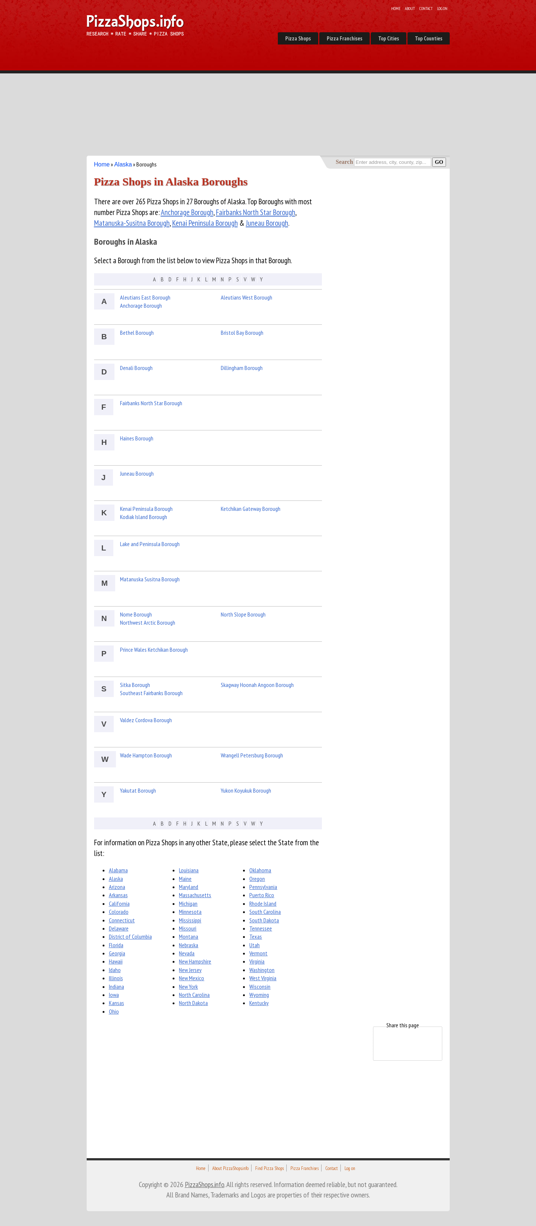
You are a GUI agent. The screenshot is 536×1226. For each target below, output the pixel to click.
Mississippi (190, 920)
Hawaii (116, 961)
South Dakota (264, 920)
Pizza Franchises (344, 38)
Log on (442, 8)
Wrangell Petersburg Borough (252, 755)
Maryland (188, 886)
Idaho (115, 970)
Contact (426, 8)
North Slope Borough (243, 614)
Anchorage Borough (187, 212)
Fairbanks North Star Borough (255, 212)
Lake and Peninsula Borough (150, 544)
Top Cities (388, 38)
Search (344, 162)
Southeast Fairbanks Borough (151, 693)
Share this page (402, 1025)
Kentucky (259, 1003)
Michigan (188, 903)
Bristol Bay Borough (242, 332)
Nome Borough (136, 614)
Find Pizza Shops (269, 1168)
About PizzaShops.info (230, 1168)
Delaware (119, 928)
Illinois (116, 978)
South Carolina (265, 911)
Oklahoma (260, 870)
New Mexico (191, 978)
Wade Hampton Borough (146, 755)
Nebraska (188, 945)
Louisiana (189, 870)
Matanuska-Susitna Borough (132, 223)
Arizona (117, 886)
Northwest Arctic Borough (147, 622)
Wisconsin (259, 986)
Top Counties (428, 38)
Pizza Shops (298, 38)
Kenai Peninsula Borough (205, 223)
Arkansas (118, 895)
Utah (254, 945)
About (410, 8)
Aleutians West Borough (246, 297)
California (119, 903)
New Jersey (190, 970)
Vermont (258, 953)
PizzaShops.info (204, 1184)
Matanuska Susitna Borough (150, 579)
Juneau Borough (267, 223)
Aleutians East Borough (145, 297)
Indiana (116, 986)
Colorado (119, 911)
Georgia (117, 953)
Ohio (114, 1011)
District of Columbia (130, 936)
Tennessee (260, 928)
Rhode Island (262, 903)
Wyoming (259, 994)
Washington (261, 970)
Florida (116, 945)
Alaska (123, 164)
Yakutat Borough (138, 790)
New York (188, 986)
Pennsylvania (263, 886)
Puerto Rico (261, 895)
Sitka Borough (135, 684)
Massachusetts (195, 895)
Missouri (187, 928)
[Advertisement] (268, 100)
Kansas (116, 1003)
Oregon (257, 878)
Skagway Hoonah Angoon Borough (257, 684)
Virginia (256, 961)
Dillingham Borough (242, 367)
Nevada (186, 953)
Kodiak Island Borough (143, 517)
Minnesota (190, 911)
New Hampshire (195, 961)
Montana (188, 936)
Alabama (118, 870)
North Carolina (194, 994)
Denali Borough (136, 367)
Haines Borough (136, 438)
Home (395, 8)
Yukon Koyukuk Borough (246, 790)
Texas (255, 936)
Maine (185, 878)
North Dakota (193, 1003)
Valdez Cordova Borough (146, 720)
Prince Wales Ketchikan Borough (154, 649)
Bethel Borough (137, 332)
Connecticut (122, 920)
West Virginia (262, 978)
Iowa (114, 994)
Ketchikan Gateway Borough (250, 508)
